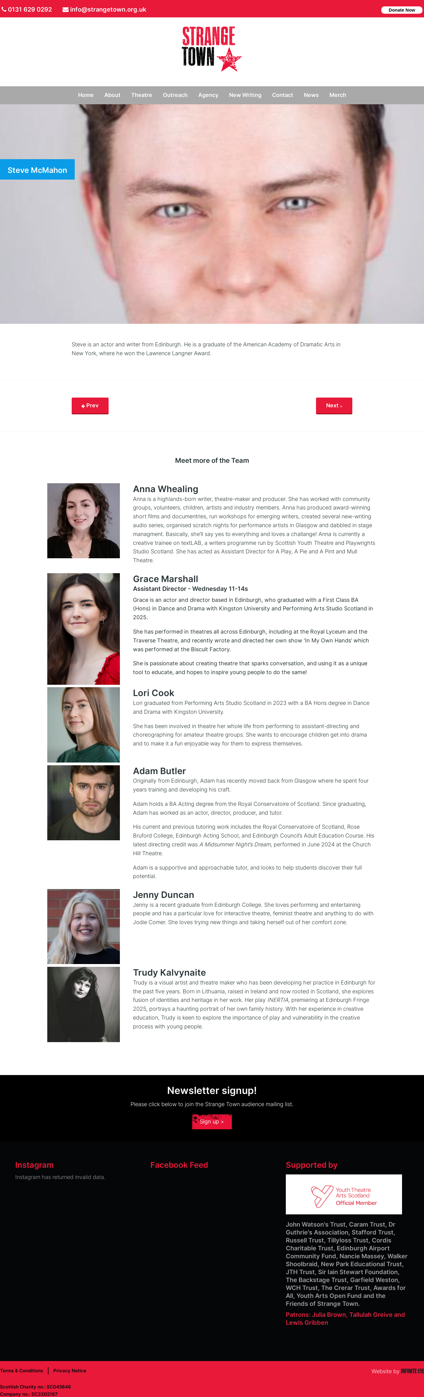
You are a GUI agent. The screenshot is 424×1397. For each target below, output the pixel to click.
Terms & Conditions (21, 1371)
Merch (337, 95)
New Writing (245, 95)
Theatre (141, 95)
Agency (208, 95)
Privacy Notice (69, 1371)
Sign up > (212, 1121)
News (311, 95)
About (112, 95)
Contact (282, 95)
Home (86, 95)
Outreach (175, 95)
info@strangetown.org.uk (108, 9)
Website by (398, 1371)
